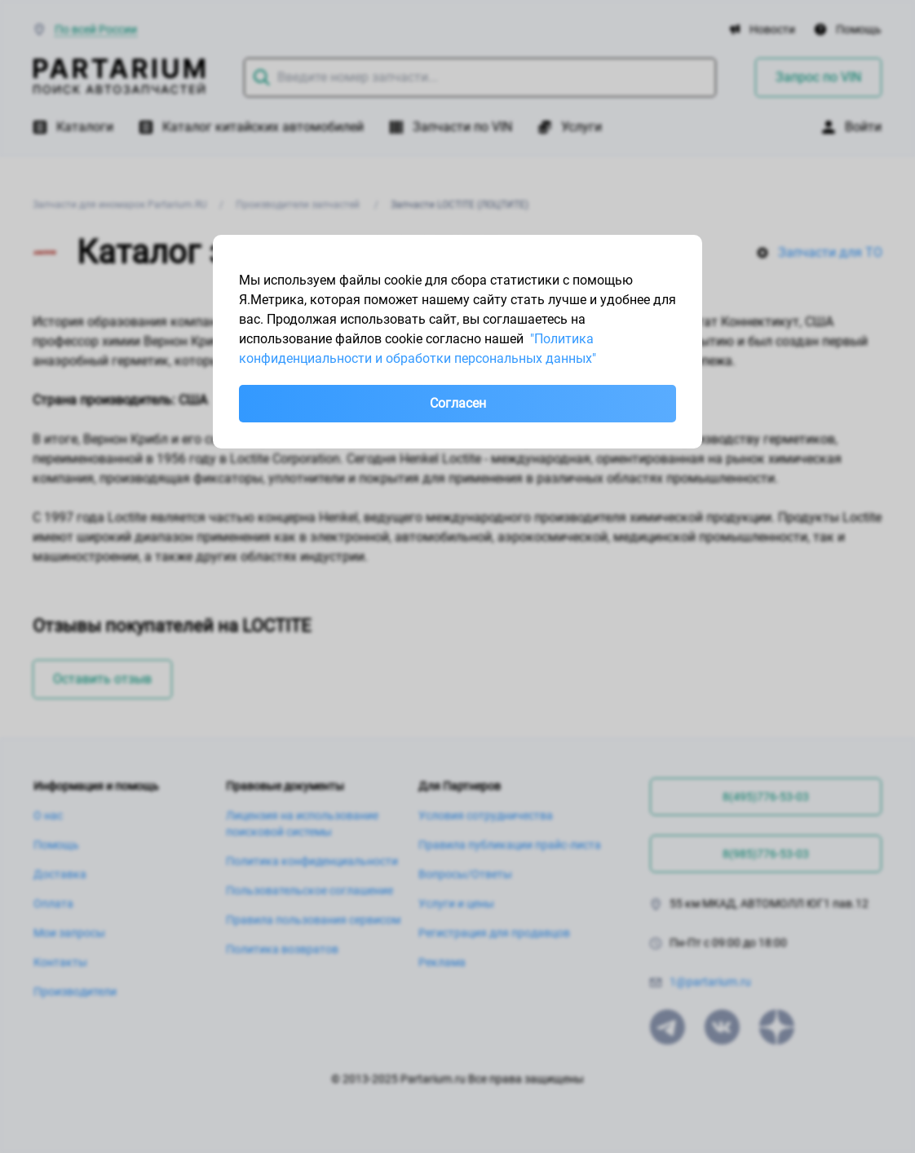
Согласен (458, 403)
